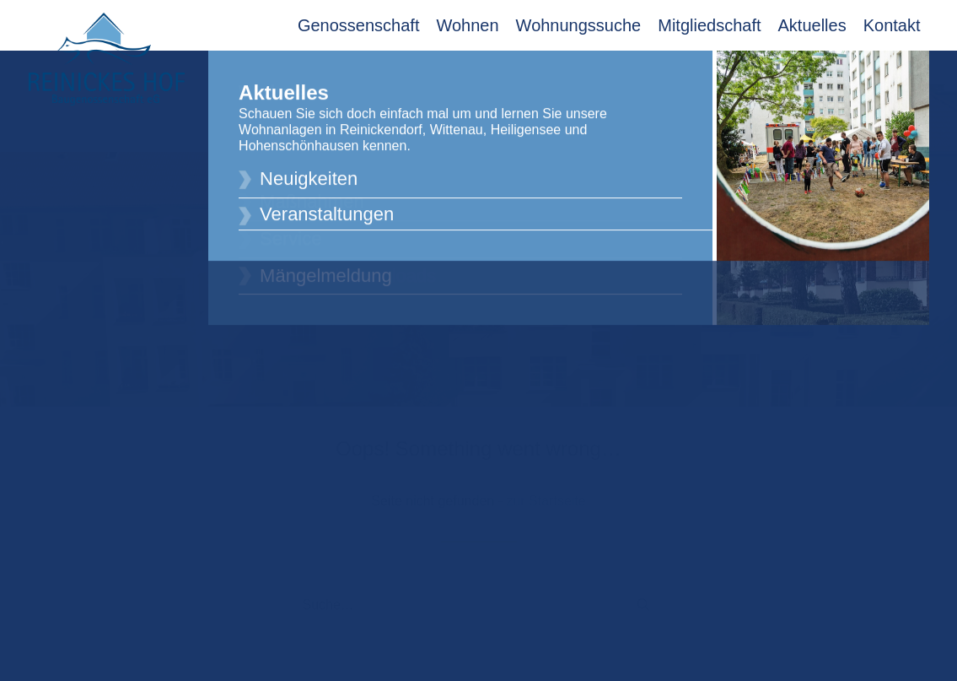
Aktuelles (812, 25)
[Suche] (479, 595)
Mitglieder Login (872, 69)
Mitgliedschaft (709, 25)
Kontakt (892, 25)
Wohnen (467, 25)
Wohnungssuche (579, 25)
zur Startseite (545, 490)
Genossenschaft (359, 25)
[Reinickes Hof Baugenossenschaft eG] (107, 59)
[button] (643, 594)
